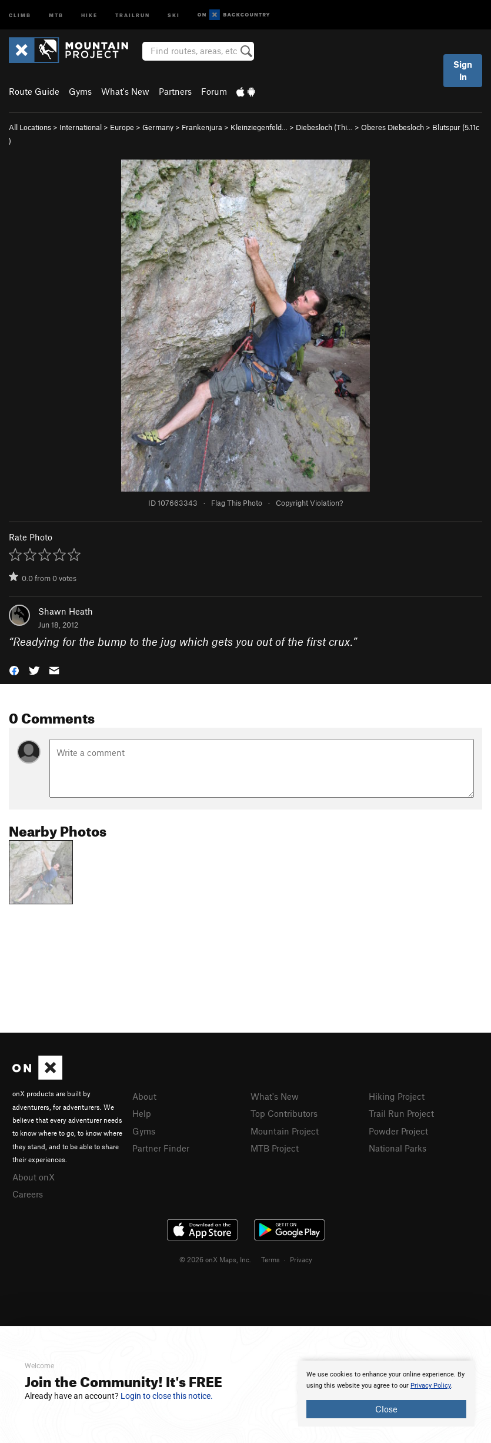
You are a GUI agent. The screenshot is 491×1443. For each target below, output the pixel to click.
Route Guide (34, 91)
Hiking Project (397, 1096)
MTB (56, 14)
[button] (14, 669)
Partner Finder (160, 1148)
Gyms (80, 91)
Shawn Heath (65, 611)
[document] (386, 1393)
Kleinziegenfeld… (259, 127)
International (80, 127)
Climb (20, 14)
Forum (214, 91)
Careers (27, 1194)
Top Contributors (284, 1113)
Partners (175, 91)
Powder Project (398, 1131)
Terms (270, 1259)
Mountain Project (284, 1131)
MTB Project (274, 1148)
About (144, 1096)
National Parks (397, 1148)
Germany (157, 127)
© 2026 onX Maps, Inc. (215, 1259)
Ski (174, 14)
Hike (89, 14)
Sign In (462, 70)
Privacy (301, 1259)
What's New (125, 91)
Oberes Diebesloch (392, 127)
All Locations (30, 127)
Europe (122, 127)
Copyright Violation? (309, 502)
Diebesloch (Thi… (324, 127)
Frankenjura (202, 127)
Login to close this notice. (167, 1396)
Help (141, 1113)
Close (386, 1409)
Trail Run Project (401, 1113)
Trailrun (132, 14)
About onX (33, 1177)
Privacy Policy (430, 1385)
